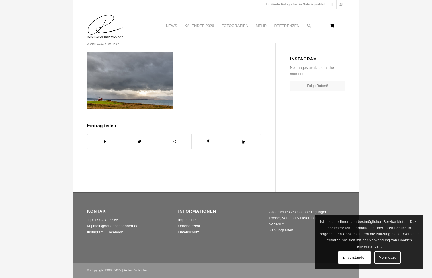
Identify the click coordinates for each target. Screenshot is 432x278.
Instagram (95, 232)
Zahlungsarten (281, 230)
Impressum (187, 220)
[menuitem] (171, 26)
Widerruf (276, 224)
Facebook (115, 232)
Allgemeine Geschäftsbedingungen (298, 212)
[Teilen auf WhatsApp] (174, 141)
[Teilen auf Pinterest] (209, 141)
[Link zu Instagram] (341, 4)
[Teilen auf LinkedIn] (243, 141)
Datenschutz (188, 232)
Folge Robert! (317, 86)
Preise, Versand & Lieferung (292, 218)
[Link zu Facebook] (332, 4)
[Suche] (308, 26)
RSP (116, 43)
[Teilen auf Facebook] (104, 141)
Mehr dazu (387, 258)
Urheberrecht (189, 226)
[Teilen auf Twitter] (139, 141)
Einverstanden (354, 258)
